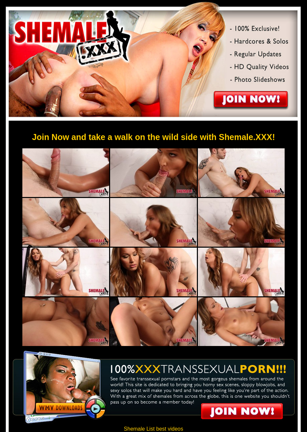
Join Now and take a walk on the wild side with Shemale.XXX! (153, 137)
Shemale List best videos (153, 429)
